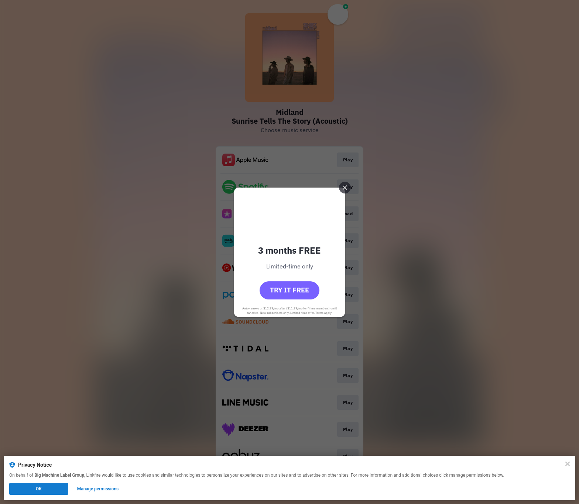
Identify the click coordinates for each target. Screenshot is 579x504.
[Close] (567, 464)
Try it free (289, 290)
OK (39, 488)
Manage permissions (98, 488)
